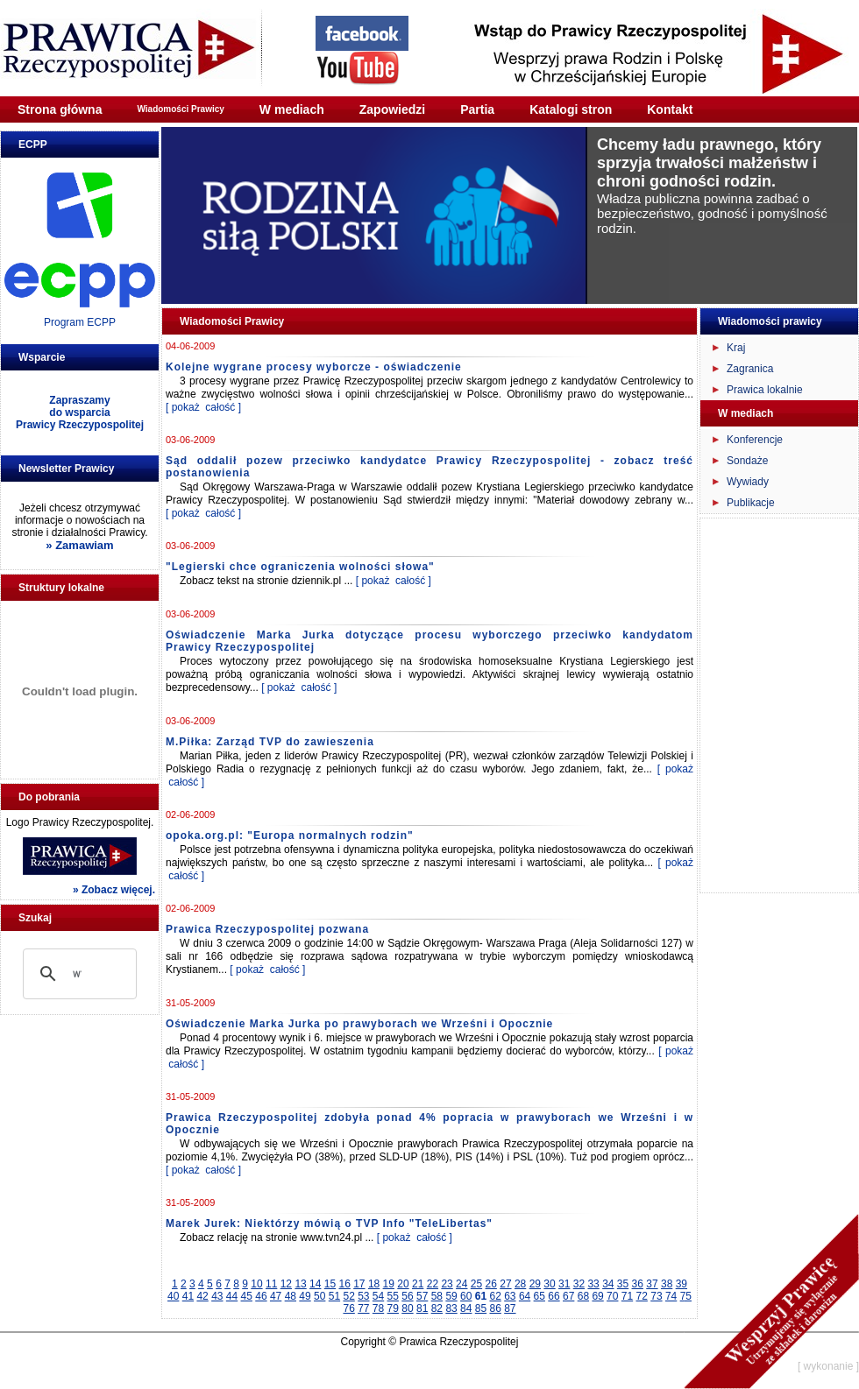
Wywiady (748, 482)
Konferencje (755, 440)
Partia (477, 109)
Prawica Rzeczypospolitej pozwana (267, 929)
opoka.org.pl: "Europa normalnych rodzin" (290, 835)
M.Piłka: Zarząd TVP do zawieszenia (270, 742)
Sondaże (747, 461)
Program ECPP (80, 322)
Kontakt (669, 109)
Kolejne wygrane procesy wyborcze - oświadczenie (314, 367)
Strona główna (60, 109)
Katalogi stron (570, 109)
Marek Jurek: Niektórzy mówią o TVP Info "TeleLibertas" (329, 1223)
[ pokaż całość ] (203, 407)
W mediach (291, 109)
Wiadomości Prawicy (180, 109)
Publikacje (751, 503)
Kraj (736, 348)
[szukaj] (77, 973)
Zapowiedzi (392, 109)
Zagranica (750, 369)
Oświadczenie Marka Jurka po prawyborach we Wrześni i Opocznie (359, 1024)
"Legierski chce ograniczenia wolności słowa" (300, 567)
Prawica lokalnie (765, 390)
